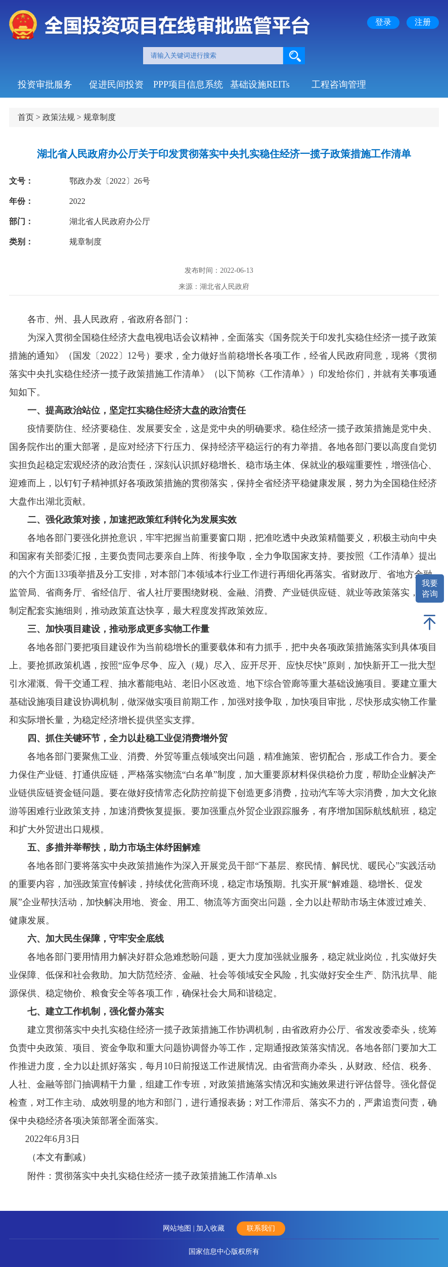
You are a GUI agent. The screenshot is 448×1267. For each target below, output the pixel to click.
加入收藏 (210, 1228)
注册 (423, 22)
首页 (26, 117)
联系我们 (261, 1228)
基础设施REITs (260, 84)
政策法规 (58, 117)
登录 (383, 22)
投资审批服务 (45, 84)
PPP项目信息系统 (188, 84)
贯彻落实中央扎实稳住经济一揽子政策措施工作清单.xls (166, 1176)
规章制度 (99, 117)
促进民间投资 (116, 84)
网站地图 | (179, 1228)
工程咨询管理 (338, 84)
